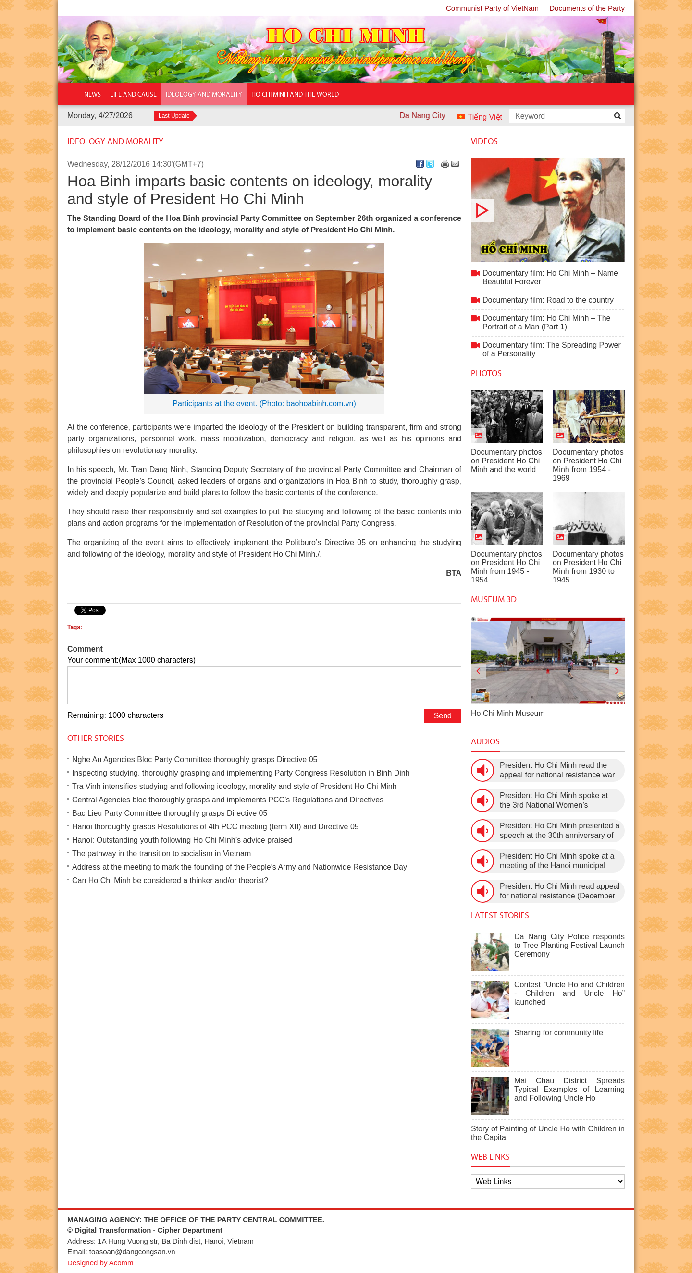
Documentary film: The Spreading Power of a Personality (551, 349)
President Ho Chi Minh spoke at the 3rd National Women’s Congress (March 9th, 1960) (554, 800)
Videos (484, 141)
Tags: (74, 627)
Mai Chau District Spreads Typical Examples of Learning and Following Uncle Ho (569, 1089)
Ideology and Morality (115, 141)
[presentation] (478, 671)
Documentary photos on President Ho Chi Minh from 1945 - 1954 (506, 567)
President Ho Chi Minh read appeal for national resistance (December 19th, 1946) (559, 891)
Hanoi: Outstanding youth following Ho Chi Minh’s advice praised (182, 840)
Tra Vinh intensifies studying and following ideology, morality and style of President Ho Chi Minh (234, 786)
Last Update (174, 115)
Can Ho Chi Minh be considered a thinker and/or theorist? (170, 880)
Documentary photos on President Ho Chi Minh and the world (506, 460)
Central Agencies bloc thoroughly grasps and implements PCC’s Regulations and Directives (227, 800)
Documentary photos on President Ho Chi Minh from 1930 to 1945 (588, 567)
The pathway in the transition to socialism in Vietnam (161, 853)
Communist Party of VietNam (492, 8)
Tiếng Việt (485, 117)
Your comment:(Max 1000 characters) (131, 660)
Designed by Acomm (100, 1263)
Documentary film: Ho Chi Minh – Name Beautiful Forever (548, 210)
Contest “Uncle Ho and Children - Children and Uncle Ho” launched (569, 993)
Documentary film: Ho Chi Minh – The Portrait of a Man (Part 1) (546, 322)
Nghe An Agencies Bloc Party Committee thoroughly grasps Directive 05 (194, 759)
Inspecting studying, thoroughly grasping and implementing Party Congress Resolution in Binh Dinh (241, 773)
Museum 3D (494, 599)
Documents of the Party (587, 8)
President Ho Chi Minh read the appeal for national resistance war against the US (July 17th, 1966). (557, 770)
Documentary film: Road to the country (548, 300)
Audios (485, 741)
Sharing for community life (558, 1033)
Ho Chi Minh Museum (508, 713)
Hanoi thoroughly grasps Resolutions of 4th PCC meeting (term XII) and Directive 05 (215, 827)
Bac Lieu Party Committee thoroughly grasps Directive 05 (169, 813)
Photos (486, 373)
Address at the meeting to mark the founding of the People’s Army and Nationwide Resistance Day (239, 867)
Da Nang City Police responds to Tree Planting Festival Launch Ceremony (569, 945)
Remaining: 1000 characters (115, 715)
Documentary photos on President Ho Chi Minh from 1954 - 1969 (588, 465)
